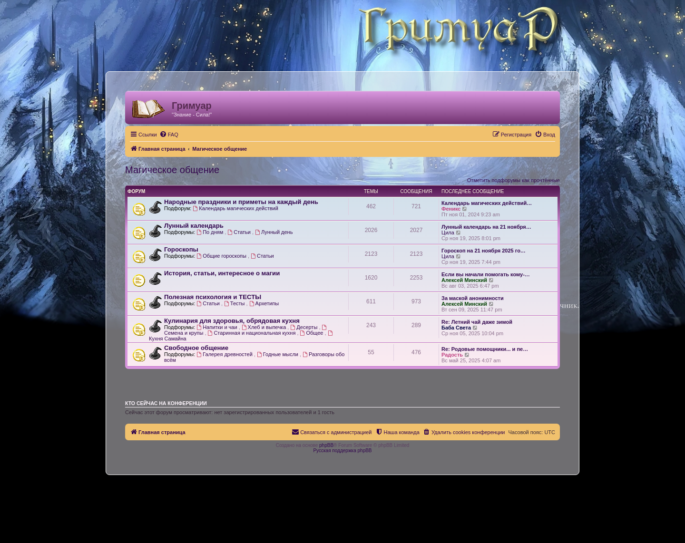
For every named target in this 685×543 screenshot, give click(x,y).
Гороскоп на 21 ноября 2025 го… (483, 250)
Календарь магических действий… (486, 203)
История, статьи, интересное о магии (222, 273)
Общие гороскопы (222, 256)
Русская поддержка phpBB (342, 450)
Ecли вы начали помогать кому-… (485, 274)
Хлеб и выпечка (265, 327)
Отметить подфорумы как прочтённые (513, 180)
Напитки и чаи (217, 327)
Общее (312, 333)
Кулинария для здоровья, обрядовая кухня (232, 320)
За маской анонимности (472, 298)
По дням (210, 232)
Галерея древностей (225, 354)
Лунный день (274, 232)
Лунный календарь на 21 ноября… (486, 227)
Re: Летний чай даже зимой (476, 322)
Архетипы (264, 303)
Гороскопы (181, 249)
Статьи (239, 232)
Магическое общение (172, 170)
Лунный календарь (194, 225)
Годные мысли (278, 354)
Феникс (450, 209)
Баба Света (456, 327)
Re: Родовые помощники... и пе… (484, 349)
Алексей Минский (464, 280)
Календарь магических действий (235, 208)
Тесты (235, 303)
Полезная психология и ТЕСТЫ (212, 297)
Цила (447, 232)
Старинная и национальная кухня (252, 333)
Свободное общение (196, 347)
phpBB (326, 445)
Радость (452, 355)
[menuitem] (168, 134)
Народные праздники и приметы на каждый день (241, 201)
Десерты (304, 327)
